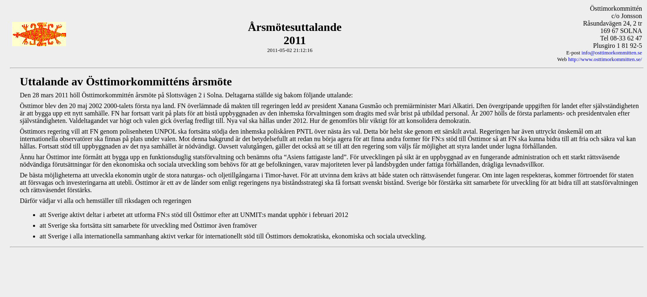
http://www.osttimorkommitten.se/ (605, 59)
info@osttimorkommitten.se (611, 53)
